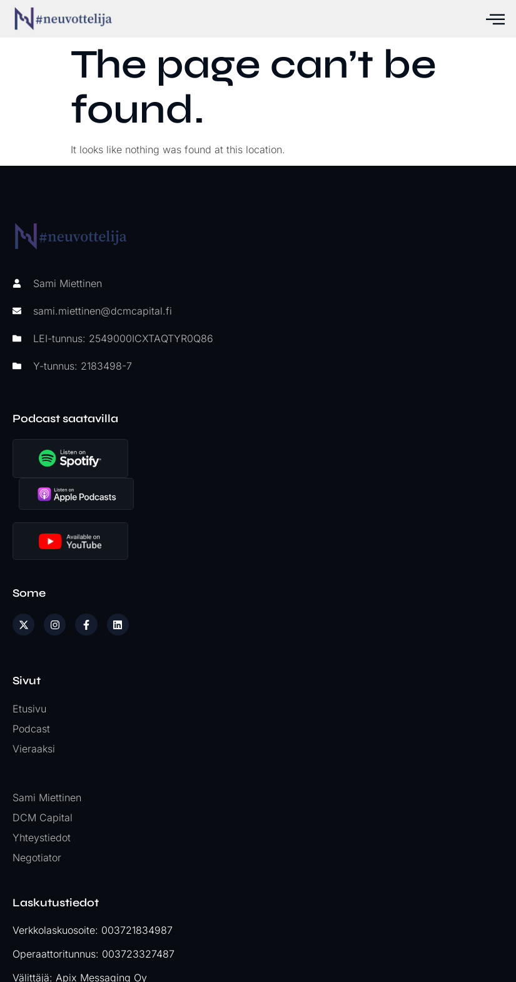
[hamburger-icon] (494, 19)
